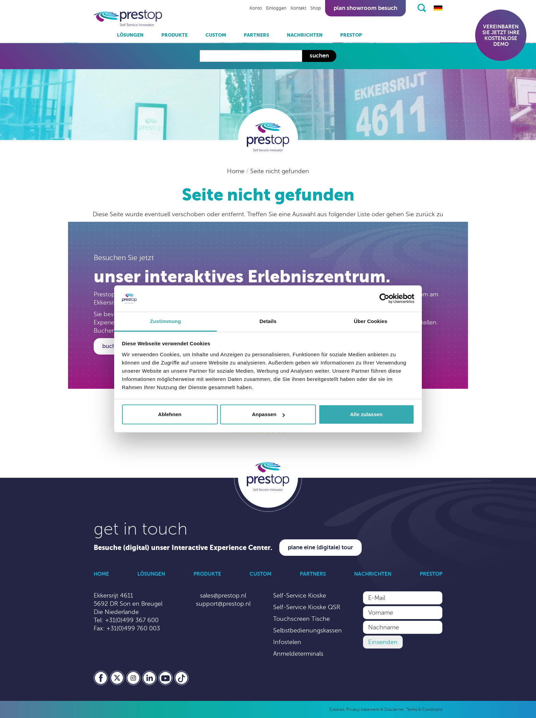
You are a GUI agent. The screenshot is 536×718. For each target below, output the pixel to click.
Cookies (336, 709)
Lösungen (130, 35)
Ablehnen (169, 414)
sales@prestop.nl (223, 595)
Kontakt (298, 8)
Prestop (351, 35)
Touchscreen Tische (301, 618)
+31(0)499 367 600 (132, 620)
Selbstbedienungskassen (307, 630)
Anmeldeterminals (298, 653)
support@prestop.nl (223, 603)
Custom (215, 35)
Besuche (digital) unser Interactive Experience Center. (183, 548)
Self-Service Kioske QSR (306, 607)
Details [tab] (268, 321)
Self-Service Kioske (299, 595)
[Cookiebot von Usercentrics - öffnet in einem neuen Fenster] (384, 299)
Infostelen (287, 642)
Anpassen (268, 414)
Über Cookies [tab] (370, 321)
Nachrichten (305, 35)
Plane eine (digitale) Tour (320, 547)
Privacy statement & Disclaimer (375, 709)
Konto (256, 8)
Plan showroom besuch (365, 8)
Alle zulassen (366, 414)
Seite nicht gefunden (279, 171)
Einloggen (276, 8)
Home (236, 171)
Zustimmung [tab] (165, 321)
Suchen (319, 55)
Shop (315, 8)
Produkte (174, 35)
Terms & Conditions (424, 709)
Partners (256, 35)
